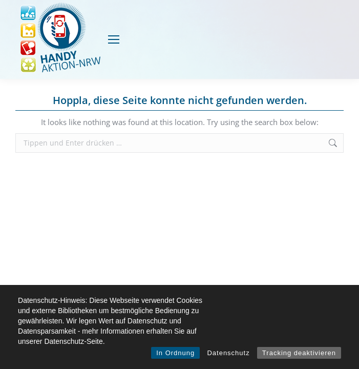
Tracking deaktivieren (299, 353)
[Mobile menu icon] (114, 39)
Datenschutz (228, 353)
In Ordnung (175, 353)
